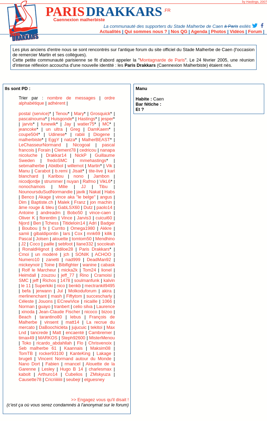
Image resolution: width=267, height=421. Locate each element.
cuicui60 (104, 217)
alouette (60, 238)
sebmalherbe (31, 165)
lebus (75, 316)
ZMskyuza (100, 374)
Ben (37, 223)
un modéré (46, 254)
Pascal (25, 238)
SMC (24, 280)
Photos (218, 31)
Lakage (104, 353)
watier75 (86, 124)
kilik (108, 233)
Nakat (94, 191)
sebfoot (65, 243)
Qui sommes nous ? (145, 31)
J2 (23, 243)
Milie (63, 186)
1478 (65, 280)
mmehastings (93, 160)
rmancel (73, 363)
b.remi (61, 170)
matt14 (72, 322)
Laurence (105, 306)
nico (61, 285)
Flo (80, 343)
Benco (28, 197)
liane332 (84, 243)
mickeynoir (29, 264)
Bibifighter (69, 264)
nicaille (90, 301)
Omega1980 (83, 228)
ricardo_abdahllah (54, 343)
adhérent (56, 103)
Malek (64, 202)
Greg (75, 129)
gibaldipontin (45, 233)
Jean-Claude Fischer (60, 311)
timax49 (26, 337)
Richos (49, 280)
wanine (89, 264)
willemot (75, 165)
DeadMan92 (99, 259)
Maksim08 (100, 348)
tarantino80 (51, 316)
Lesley (48, 369)
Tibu (103, 186)
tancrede (39, 332)
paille (49, 243)
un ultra (54, 129)
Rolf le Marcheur (39, 270)
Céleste (26, 301)
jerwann (44, 290)
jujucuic (79, 327)
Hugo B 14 (71, 369)
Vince (66, 217)
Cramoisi (103, 275)
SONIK (82, 254)
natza (69, 139)
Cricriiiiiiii (54, 379)
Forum (255, 31)
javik (81, 191)
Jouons (45, 301)
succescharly (99, 296)
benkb (75, 285)
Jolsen (42, 238)
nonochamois (32, 186)
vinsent (51, 322)
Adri (93, 223)
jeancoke (28, 129)
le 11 (26, 285)
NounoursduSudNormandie (46, 191)
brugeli (25, 358)
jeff (36, 280)
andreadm (51, 212)
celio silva (83, 306)
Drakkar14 (56, 155)
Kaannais (73, 348)
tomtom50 (82, 238)
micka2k (69, 270)
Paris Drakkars (94, 249)
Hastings (86, 118)
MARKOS (47, 337)
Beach (25, 316)
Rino (84, 275)
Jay (67, 124)
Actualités (110, 31)
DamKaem (98, 129)
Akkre (106, 228)
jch (66, 254)
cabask (108, 264)
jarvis (28, 124)
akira (107, 290)
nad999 (72, 259)
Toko (26, 343)
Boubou (29, 228)
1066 (107, 301)
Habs (109, 191)
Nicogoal (81, 144)
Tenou (62, 113)
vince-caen (100, 212)
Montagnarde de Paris (162, 60)
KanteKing (80, 353)
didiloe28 (64, 249)
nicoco (90, 311)
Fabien (52, 363)
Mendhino (105, 238)
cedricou (88, 150)
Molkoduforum (82, 290)
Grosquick (100, 113)
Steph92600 (73, 337)
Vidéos (237, 31)
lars (66, 233)
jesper (107, 118)
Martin (94, 165)
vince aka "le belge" (75, 197)
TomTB (26, 353)
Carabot (42, 170)
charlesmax (100, 369)
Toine (49, 264)
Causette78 (30, 379)
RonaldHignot (35, 249)
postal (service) (34, 113)
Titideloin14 (74, 223)
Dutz (87, 207)
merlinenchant (33, 296)
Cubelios (73, 374)
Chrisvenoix (100, 343)
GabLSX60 (69, 207)
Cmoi (24, 254)
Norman (27, 306)
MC (106, 124)
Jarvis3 (84, 217)
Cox (78, 233)
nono (78, 176)
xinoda (27, 311)
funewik (48, 124)
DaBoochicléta (53, 327)
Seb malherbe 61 (38, 348)
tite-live (96, 170)
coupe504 (28, 134)
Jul (60, 290)
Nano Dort (29, 363)
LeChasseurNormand (40, 144)
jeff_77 (67, 275)
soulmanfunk (86, 280)
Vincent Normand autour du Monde (75, 358)
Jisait (77, 170)
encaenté (75, 332)
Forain (44, 150)
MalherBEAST (96, 139)
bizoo (107, 311)
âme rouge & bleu (36, 207)
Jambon (102, 176)
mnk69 (93, 233)
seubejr (73, 379)
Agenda (199, 31)
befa (26, 290)
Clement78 (65, 150)
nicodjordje (29, 181)
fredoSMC (57, 160)
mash (56, 296)
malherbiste (30, 139)
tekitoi (96, 327)
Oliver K (27, 217)
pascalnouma (32, 118)
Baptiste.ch (42, 202)
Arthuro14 (47, 374)
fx (44, 228)
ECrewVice (68, 301)
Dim (23, 202)
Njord (24, 223)
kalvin (109, 280)
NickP (80, 155)
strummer (53, 181)
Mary (79, 113)
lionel (106, 270)
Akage (44, 197)
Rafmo (89, 181)
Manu (24, 170)
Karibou (56, 176)
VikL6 (105, 181)
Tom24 (89, 270)
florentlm (48, 217)
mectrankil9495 (100, 285)
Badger (107, 223)
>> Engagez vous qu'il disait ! (100, 399)
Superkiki (44, 285)
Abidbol (55, 165)
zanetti (52, 259)
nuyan (73, 181)
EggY (53, 139)
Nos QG (179, 31)
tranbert (62, 306)
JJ (83, 186)
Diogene (102, 134)
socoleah (106, 243)
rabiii (80, 134)
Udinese (57, 134)
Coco (35, 243)
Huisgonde (61, 118)
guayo (44, 306)
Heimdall (27, 275)
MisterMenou (102, 337)
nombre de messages (71, 97)
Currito (58, 228)
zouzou (48, 275)
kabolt (25, 374)
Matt (56, 332)
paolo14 (105, 207)
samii (24, 233)
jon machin (101, 202)
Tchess (52, 223)
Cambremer (100, 332)
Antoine (26, 212)
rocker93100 (51, 353)
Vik (109, 165)
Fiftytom (74, 296)
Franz (80, 202)
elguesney (94, 379)
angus (106, 197)
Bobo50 (75, 212)
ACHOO (103, 254)
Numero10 (29, 259)
